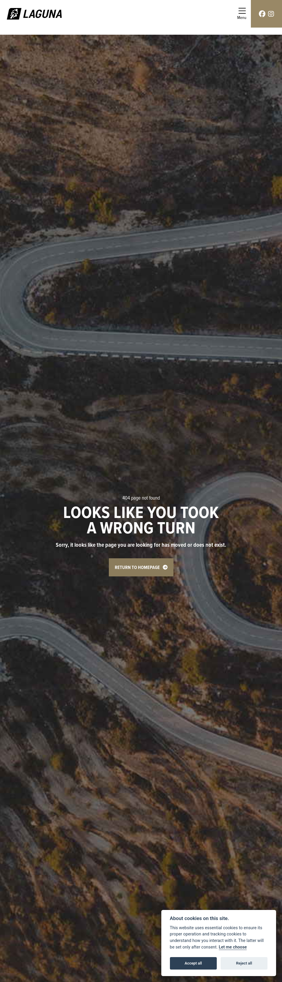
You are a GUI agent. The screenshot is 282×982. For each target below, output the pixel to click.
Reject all (244, 963)
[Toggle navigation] (241, 14)
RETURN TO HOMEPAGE (137, 567)
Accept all (193, 963)
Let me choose (233, 947)
